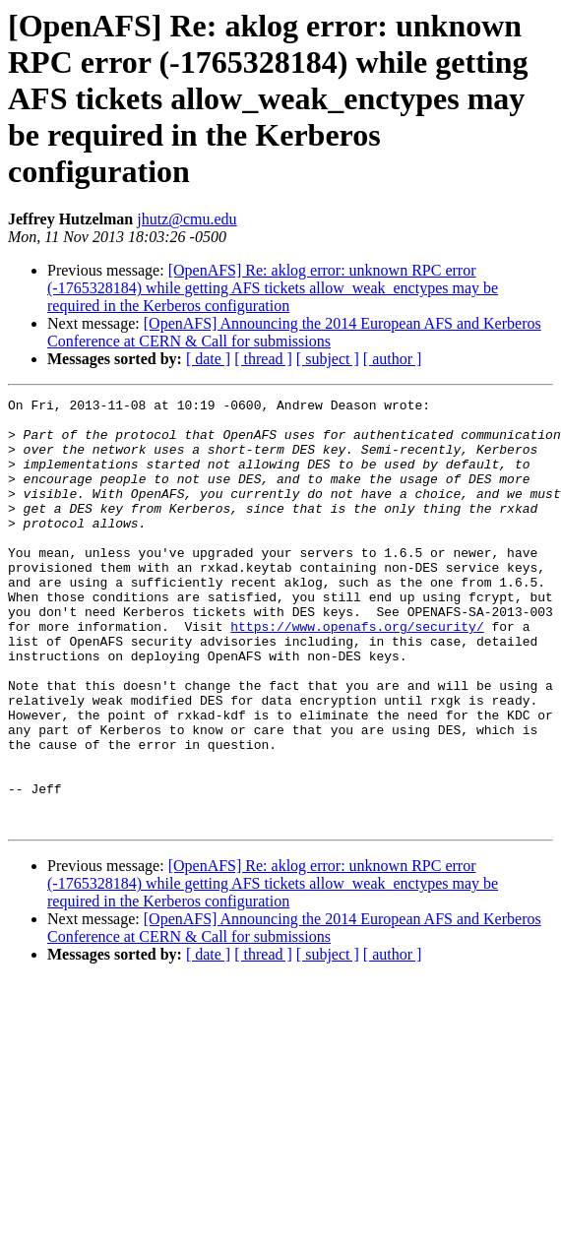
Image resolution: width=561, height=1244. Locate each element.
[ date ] (208, 358)
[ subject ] (327, 358)
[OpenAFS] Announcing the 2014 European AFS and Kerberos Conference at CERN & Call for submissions (294, 332)
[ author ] (392, 358)
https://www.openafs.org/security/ (356, 673)
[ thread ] (263, 358)
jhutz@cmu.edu (186, 219)
